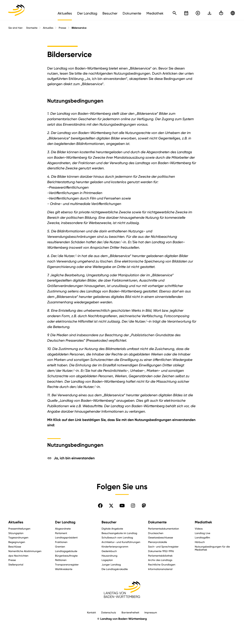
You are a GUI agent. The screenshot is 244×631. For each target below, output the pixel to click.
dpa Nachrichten (18, 555)
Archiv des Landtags (160, 559)
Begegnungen (16, 542)
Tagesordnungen (18, 537)
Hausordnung (109, 555)
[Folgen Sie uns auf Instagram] (133, 506)
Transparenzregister (67, 564)
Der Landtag (65, 522)
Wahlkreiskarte (63, 569)
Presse (62, 27)
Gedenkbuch (109, 551)
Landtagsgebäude (66, 551)
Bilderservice (79, 27)
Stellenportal (15, 564)
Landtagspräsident (66, 537)
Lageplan (107, 559)
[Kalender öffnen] (186, 13)
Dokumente (157, 522)
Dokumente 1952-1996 (161, 551)
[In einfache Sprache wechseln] (209, 13)
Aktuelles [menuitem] (65, 13)
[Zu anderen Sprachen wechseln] (232, 13)
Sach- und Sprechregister (163, 546)
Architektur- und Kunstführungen (121, 542)
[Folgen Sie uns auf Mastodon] (144, 506)
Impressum (150, 612)
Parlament (61, 533)
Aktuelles (48, 27)
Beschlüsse (14, 546)
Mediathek (203, 522)
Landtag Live (202, 533)
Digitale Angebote (112, 528)
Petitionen (60, 559)
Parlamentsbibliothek (160, 555)
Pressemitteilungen (19, 528)
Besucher (109, 522)
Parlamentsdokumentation (163, 528)
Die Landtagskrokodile (115, 569)
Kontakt (91, 612)
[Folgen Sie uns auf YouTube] (122, 506)
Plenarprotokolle (157, 542)
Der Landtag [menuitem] (87, 13)
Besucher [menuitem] (109, 13)
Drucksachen (155, 533)
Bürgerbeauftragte (66, 555)
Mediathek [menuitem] (155, 13)
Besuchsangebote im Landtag (119, 533)
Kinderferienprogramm (115, 546)
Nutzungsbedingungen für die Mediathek (212, 548)
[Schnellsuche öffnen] (174, 13)
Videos (199, 528)
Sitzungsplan (15, 533)
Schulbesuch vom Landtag (117, 537)
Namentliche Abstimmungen (24, 551)
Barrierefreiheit (130, 612)
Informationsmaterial (160, 569)
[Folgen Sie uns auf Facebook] (100, 506)
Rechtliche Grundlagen (161, 564)
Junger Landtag (111, 564)
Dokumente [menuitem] (132, 13)
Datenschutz (108, 612)
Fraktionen (61, 542)
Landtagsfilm (202, 537)
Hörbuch (200, 542)
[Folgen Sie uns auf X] (111, 506)
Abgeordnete (63, 528)
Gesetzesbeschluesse (160, 537)
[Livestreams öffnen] (197, 13)
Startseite (31, 27)
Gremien (60, 546)
